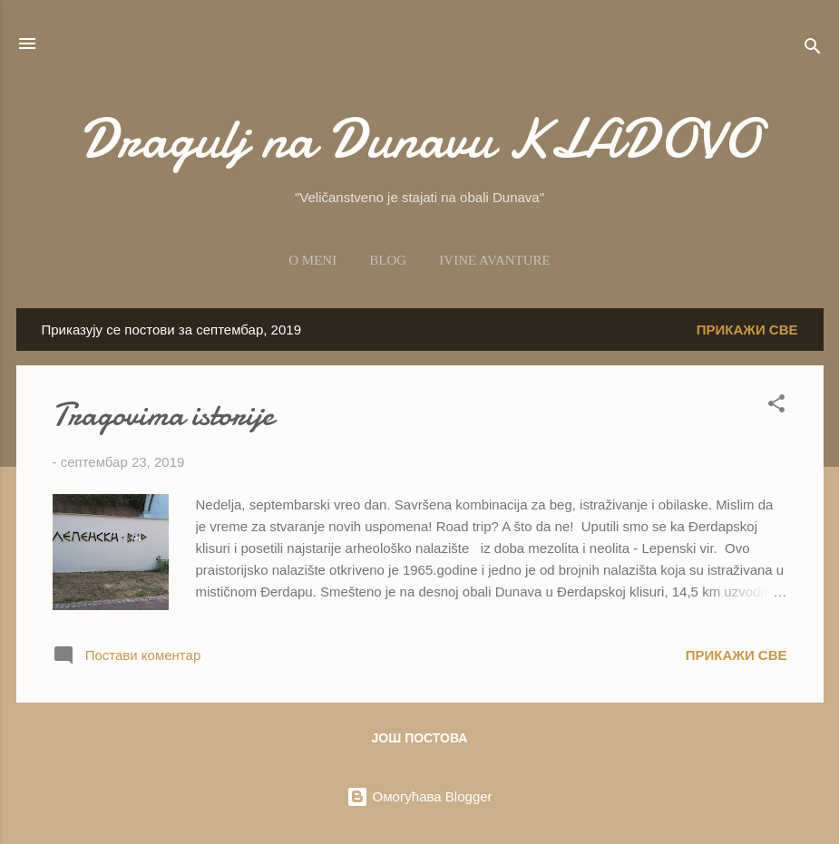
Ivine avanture (494, 260)
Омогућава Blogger (419, 796)
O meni (312, 260)
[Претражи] (813, 49)
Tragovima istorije (163, 415)
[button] (776, 407)
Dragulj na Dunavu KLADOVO (420, 139)
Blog (387, 260)
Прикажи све (747, 329)
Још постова (420, 738)
